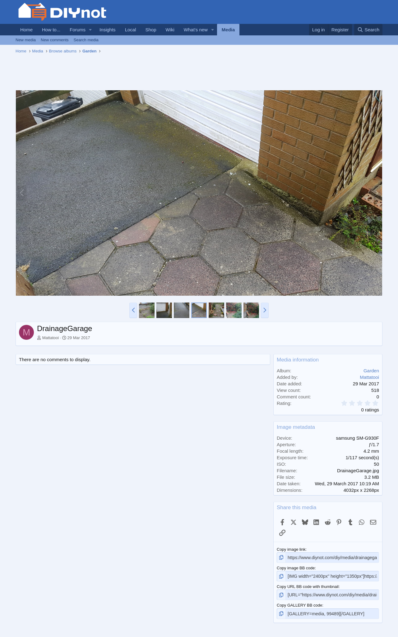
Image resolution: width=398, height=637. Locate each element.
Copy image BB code (296, 567)
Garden (371, 370)
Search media (86, 40)
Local (130, 29)
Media (228, 29)
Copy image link (291, 549)
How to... (51, 29)
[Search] (368, 29)
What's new (196, 29)
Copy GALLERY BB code (299, 603)
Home (26, 29)
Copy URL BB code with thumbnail (308, 585)
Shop (150, 29)
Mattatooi (50, 337)
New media (26, 40)
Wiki (170, 29)
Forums (78, 29)
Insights (108, 29)
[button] (90, 29)
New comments (55, 40)
